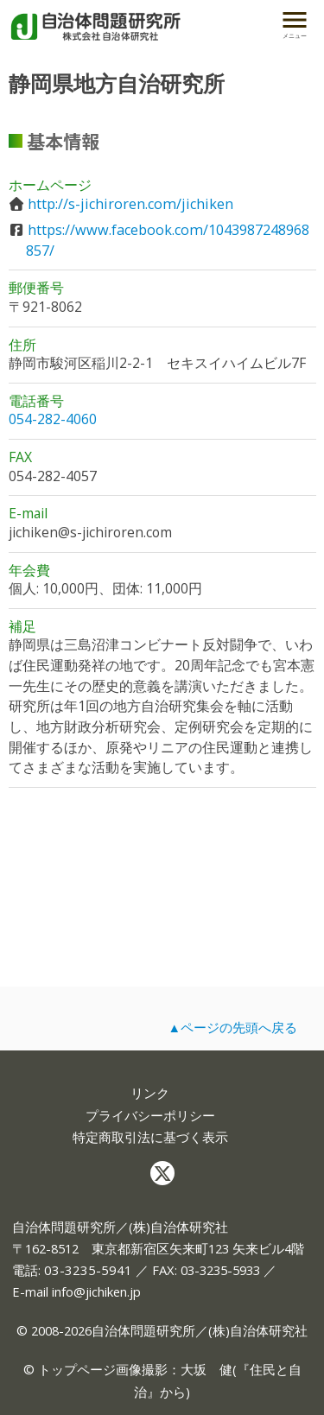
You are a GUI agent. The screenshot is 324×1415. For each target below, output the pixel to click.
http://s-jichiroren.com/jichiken (130, 203)
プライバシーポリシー (150, 1115)
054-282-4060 (53, 418)
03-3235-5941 (88, 1270)
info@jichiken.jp (96, 1291)
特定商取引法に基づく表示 (150, 1137)
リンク (149, 1093)
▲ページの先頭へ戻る (232, 1027)
